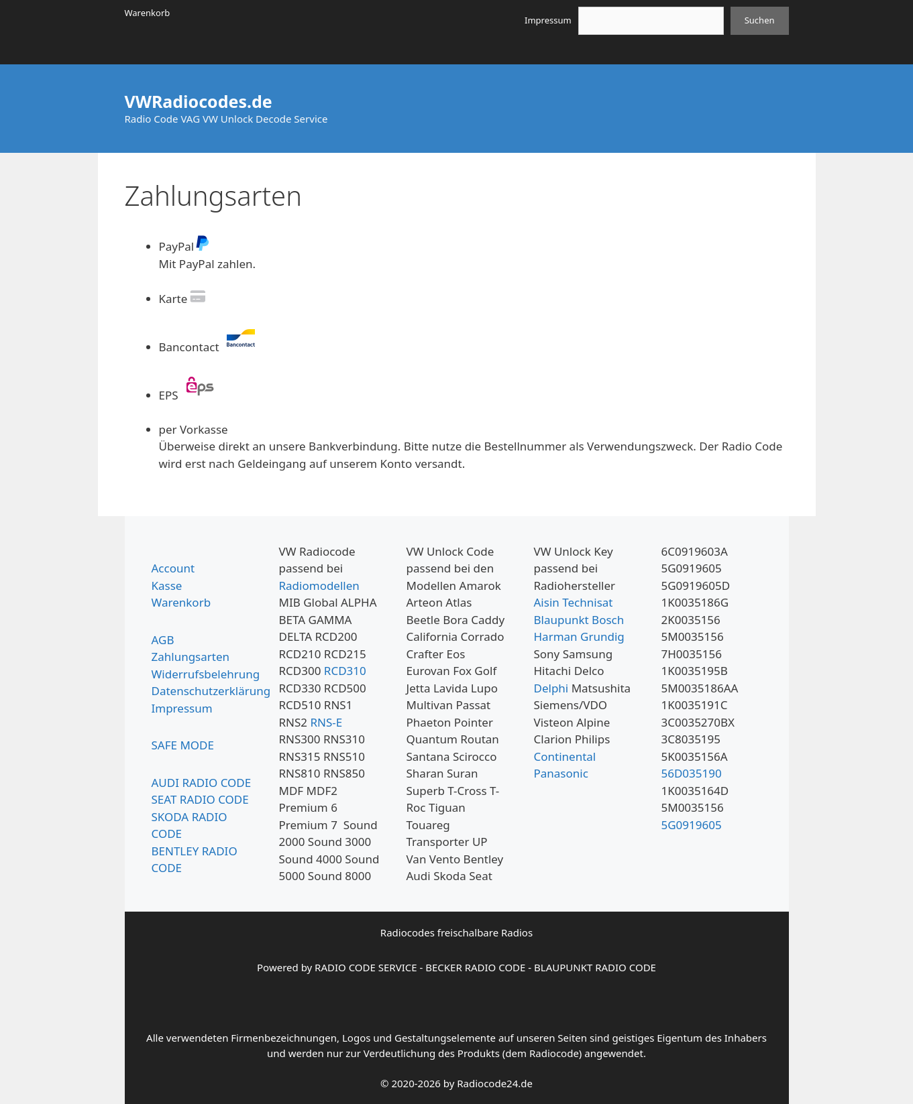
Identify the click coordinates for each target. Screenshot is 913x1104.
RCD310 (345, 670)
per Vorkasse (193, 429)
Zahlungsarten (191, 656)
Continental (565, 756)
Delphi (551, 688)
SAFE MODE (183, 745)
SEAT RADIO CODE (200, 799)
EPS (190, 395)
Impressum (548, 20)
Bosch (608, 619)
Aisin (546, 602)
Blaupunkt (561, 619)
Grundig (602, 636)
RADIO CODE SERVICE (366, 967)
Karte (184, 298)
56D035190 (691, 773)
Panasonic (561, 773)
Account (173, 568)
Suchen (760, 20)
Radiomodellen (319, 585)
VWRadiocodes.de (198, 101)
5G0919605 (691, 825)
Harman (556, 636)
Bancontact (210, 347)
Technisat (587, 602)
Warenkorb (147, 13)
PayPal (185, 246)
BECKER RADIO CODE (475, 967)
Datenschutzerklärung (211, 690)
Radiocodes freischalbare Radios (456, 932)
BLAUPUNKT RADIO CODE (595, 967)
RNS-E (326, 722)
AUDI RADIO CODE (202, 782)
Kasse (167, 585)
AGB (163, 640)
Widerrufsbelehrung (206, 674)
